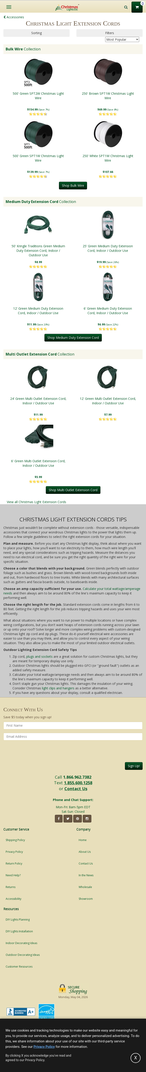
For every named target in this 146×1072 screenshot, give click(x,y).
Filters (109, 33)
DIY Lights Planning (18, 919)
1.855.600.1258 (78, 782)
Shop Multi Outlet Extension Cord (73, 490)
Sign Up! (134, 766)
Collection (23, 49)
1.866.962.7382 (77, 777)
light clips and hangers (58, 688)
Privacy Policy (14, 852)
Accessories (13, 17)
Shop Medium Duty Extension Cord (73, 337)
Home (83, 840)
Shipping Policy (15, 840)
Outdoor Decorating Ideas (23, 955)
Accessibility (13, 899)
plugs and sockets (39, 656)
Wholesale (85, 887)
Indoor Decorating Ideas (21, 943)
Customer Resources (19, 966)
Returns (10, 887)
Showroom (86, 899)
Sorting (36, 33)
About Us (85, 852)
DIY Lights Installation (19, 931)
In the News (86, 875)
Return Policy (14, 863)
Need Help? (13, 875)
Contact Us (75, 788)
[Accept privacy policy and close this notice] (136, 1058)
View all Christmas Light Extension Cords (36, 502)
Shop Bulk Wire (73, 185)
